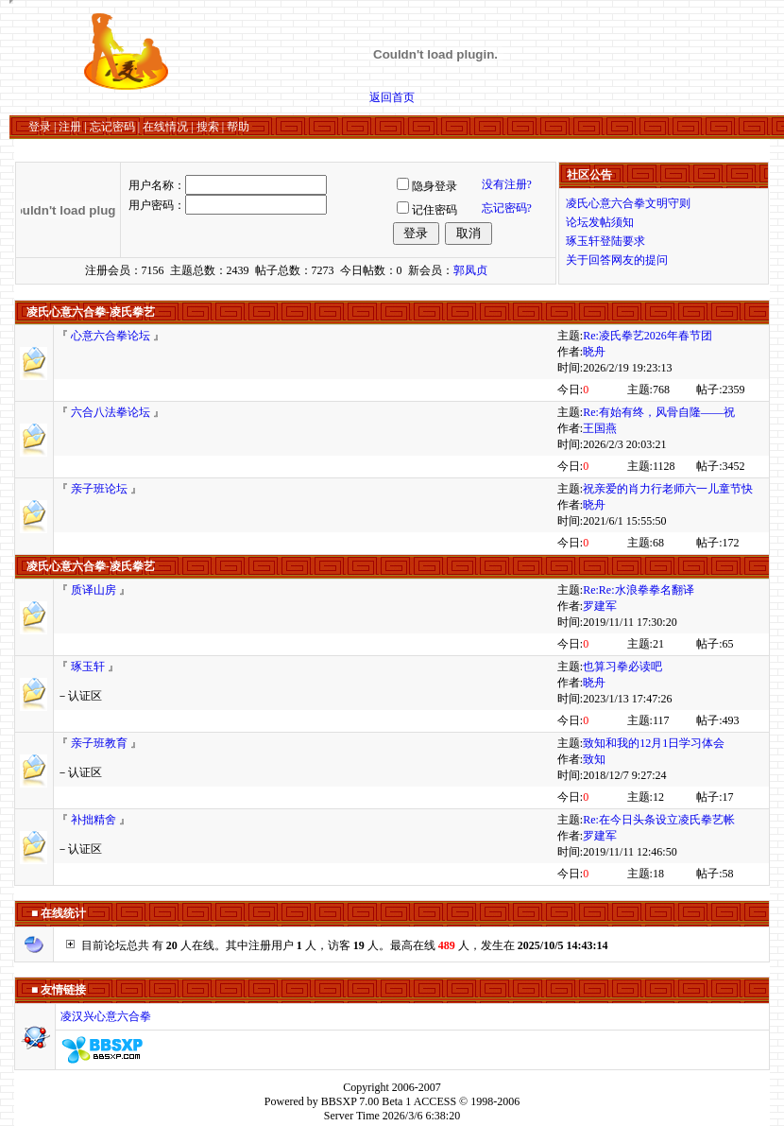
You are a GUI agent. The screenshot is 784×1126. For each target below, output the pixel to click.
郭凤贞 (470, 270)
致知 (594, 759)
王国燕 (600, 428)
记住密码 (434, 210)
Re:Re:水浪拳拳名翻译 (638, 590)
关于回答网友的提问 (617, 260)
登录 (39, 126)
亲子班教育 (99, 743)
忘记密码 (112, 126)
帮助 (238, 126)
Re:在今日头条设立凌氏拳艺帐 (659, 819)
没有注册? (507, 184)
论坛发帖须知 (600, 222)
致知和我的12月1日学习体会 (653, 743)
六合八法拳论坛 (110, 412)
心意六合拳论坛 (110, 335)
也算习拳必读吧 (622, 666)
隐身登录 (434, 186)
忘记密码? (507, 208)
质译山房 (93, 590)
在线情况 (165, 126)
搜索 (207, 126)
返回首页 (392, 97)
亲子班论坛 (99, 488)
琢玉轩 (88, 666)
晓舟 (594, 351)
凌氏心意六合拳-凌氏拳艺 (90, 312)
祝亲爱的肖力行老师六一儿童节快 (668, 488)
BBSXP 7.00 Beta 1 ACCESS (388, 1101)
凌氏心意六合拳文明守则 (628, 203)
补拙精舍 (93, 819)
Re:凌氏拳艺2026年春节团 (647, 335)
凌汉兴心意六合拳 (105, 1016)
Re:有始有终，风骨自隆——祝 (659, 412)
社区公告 (589, 175)
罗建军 (600, 606)
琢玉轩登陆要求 (605, 241)
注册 (70, 126)
